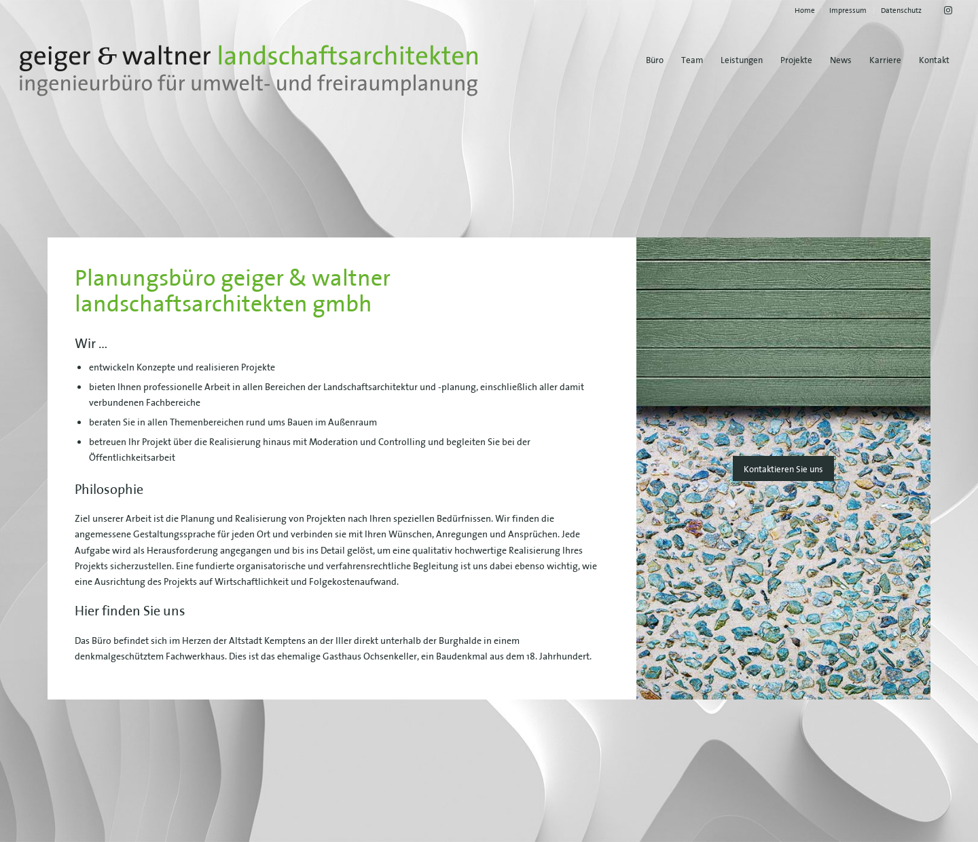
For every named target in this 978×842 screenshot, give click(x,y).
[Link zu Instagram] (948, 10)
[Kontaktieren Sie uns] (783, 469)
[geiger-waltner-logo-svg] (248, 71)
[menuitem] (805, 10)
